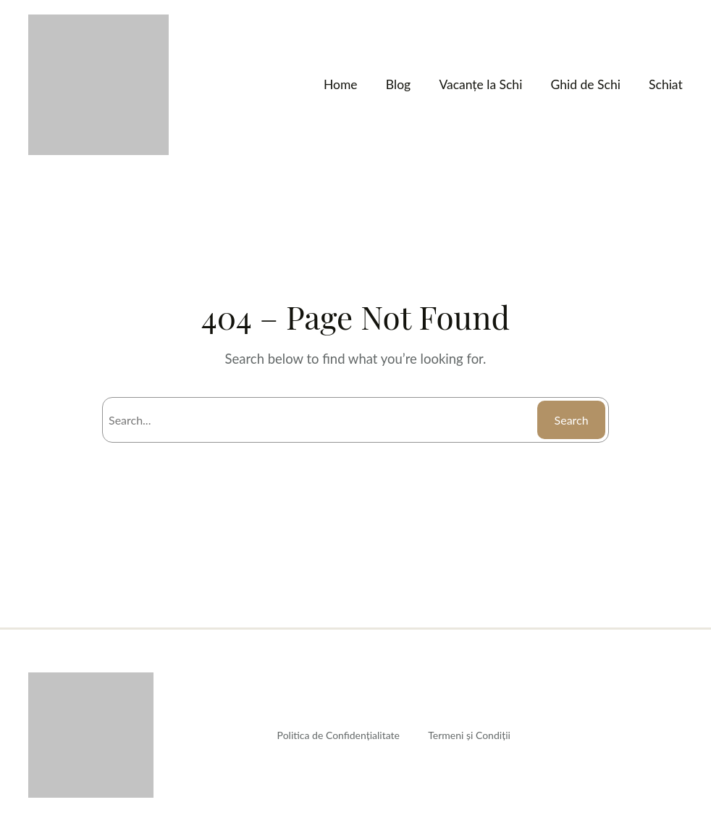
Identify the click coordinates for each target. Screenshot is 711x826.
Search (570, 420)
